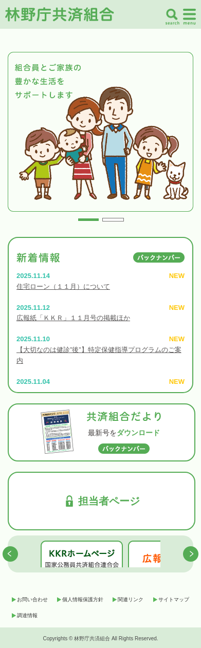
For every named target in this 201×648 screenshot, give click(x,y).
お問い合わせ (32, 599)
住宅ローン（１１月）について (63, 286)
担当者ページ (109, 501)
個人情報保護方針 (82, 599)
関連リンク (130, 599)
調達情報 (27, 615)
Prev (19, 136)
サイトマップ (173, 599)
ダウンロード (138, 433)
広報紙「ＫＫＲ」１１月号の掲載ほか (73, 318)
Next (182, 136)
